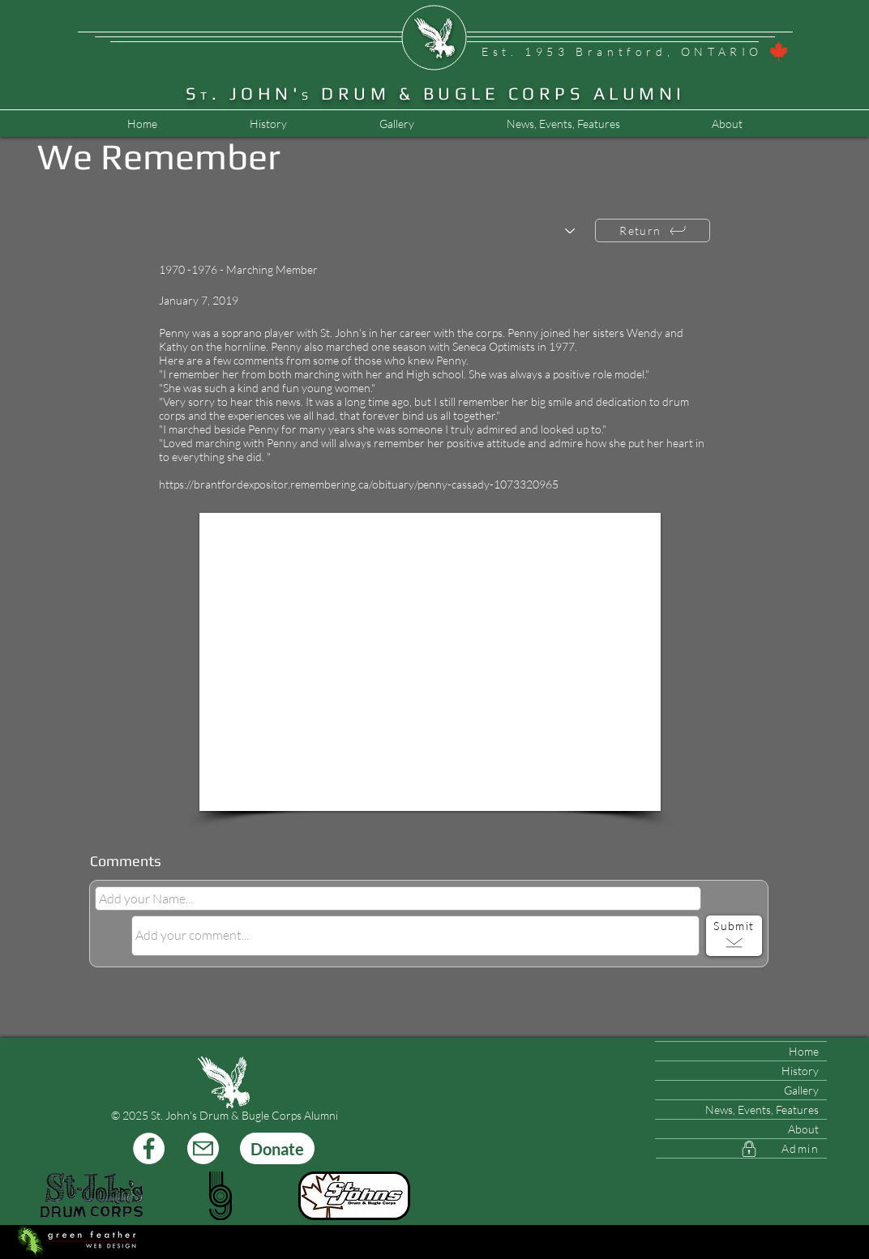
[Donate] (277, 1148)
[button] (563, 124)
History (800, 1071)
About (803, 1129)
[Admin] (741, 1149)
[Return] (652, 230)
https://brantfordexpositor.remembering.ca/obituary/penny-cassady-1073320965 (359, 484)
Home (804, 1051)
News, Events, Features (762, 1109)
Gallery (801, 1090)
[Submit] (734, 935)
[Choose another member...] (375, 231)
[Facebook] (149, 1148)
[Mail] (203, 1148)
